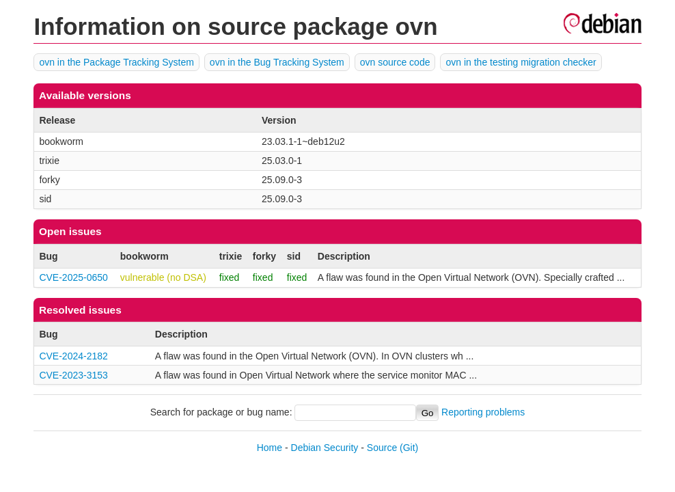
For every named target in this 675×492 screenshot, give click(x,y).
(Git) (409, 447)
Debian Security (325, 447)
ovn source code (395, 62)
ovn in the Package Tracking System (116, 62)
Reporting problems (483, 412)
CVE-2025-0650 (73, 277)
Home (269, 447)
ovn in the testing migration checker (520, 62)
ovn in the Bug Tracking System (277, 62)
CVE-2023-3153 (73, 375)
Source (382, 447)
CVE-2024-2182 (73, 356)
